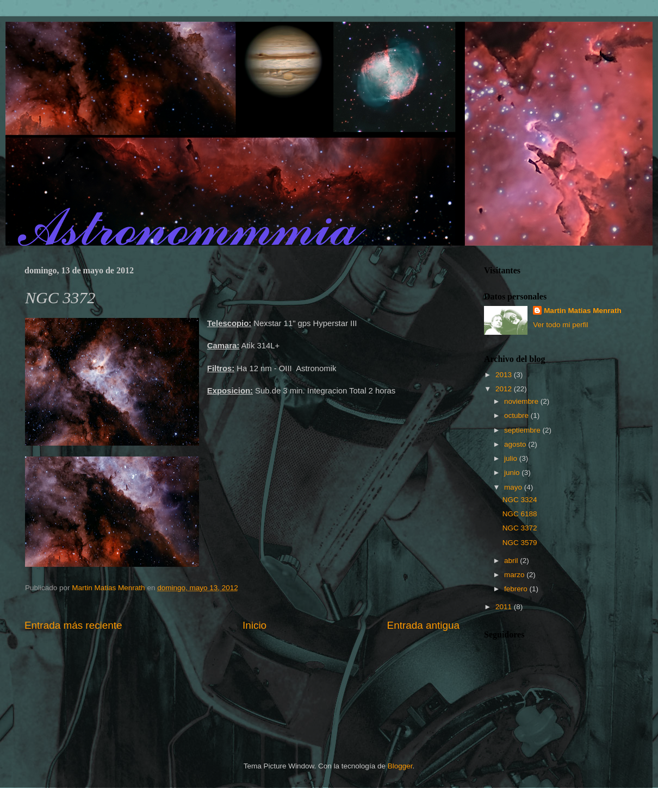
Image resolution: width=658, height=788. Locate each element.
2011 (504, 607)
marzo (515, 575)
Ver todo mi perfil (560, 325)
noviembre (522, 401)
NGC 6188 (519, 514)
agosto (516, 444)
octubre (517, 415)
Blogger (400, 766)
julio (511, 458)
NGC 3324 (519, 500)
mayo (514, 487)
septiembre (523, 430)
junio (513, 472)
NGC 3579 (519, 543)
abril (512, 560)
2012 (504, 389)
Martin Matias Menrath (583, 311)
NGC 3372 (519, 528)
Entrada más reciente (73, 625)
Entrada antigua (423, 625)
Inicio (254, 625)
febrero (517, 589)
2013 (504, 375)
